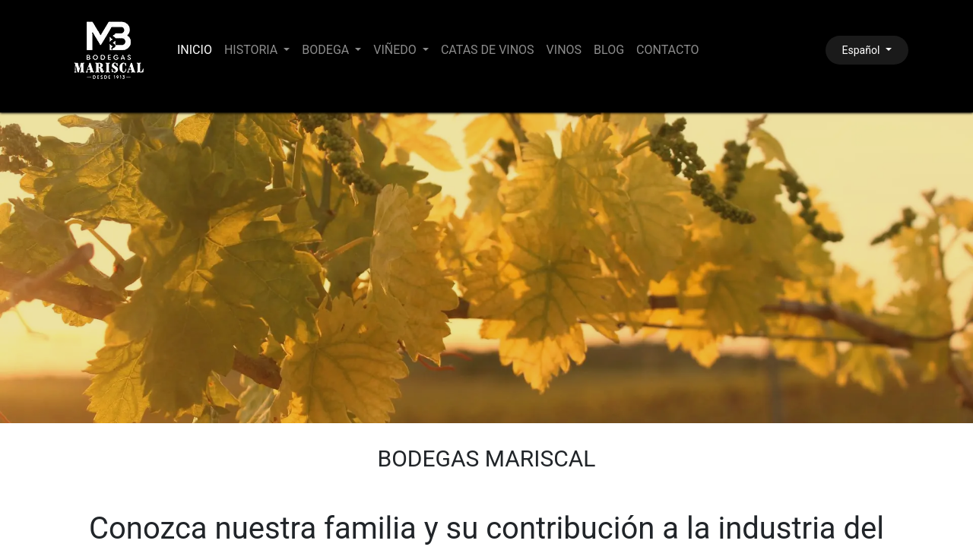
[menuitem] (194, 50)
